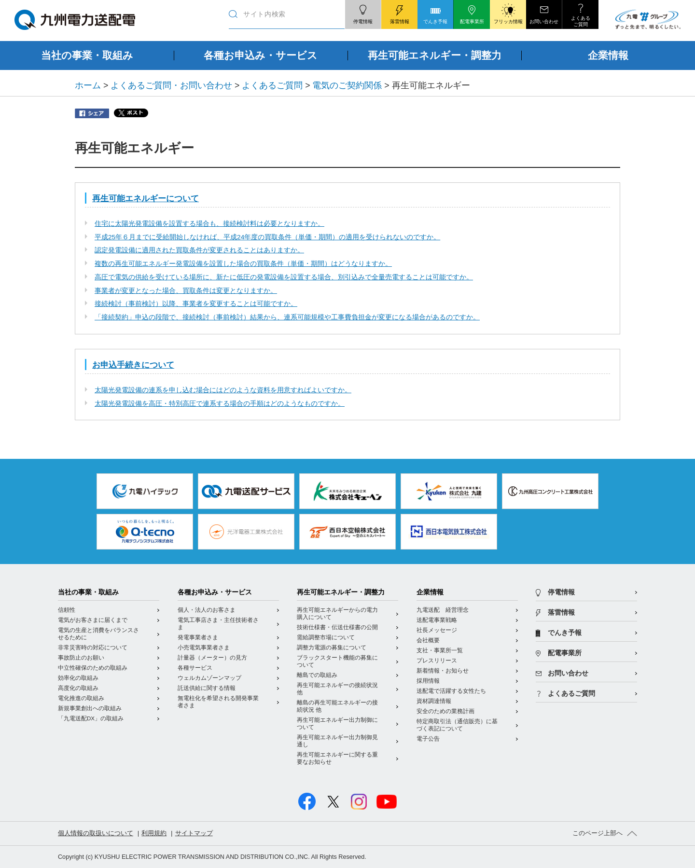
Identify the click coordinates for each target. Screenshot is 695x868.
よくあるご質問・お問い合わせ (171, 85)
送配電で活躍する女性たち (451, 691)
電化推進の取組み (81, 698)
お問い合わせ (568, 673)
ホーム (88, 85)
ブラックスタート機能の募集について (337, 661)
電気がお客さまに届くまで (92, 620)
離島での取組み (317, 675)
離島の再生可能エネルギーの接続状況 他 (337, 706)
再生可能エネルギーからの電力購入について (337, 613)
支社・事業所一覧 (440, 650)
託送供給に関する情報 (207, 688)
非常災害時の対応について (92, 647)
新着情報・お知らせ (443, 671)
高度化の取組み (78, 688)
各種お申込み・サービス (215, 592)
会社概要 (428, 640)
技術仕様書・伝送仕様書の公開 (337, 627)
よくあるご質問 (272, 85)
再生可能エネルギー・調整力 (341, 592)
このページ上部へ (597, 833)
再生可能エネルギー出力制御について (337, 723)
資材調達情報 (434, 701)
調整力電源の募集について (331, 647)
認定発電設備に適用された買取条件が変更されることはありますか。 (199, 250)
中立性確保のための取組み (92, 668)
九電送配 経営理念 (443, 610)
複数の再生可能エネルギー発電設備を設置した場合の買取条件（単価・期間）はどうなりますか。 (243, 263)
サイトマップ (194, 833)
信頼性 (66, 610)
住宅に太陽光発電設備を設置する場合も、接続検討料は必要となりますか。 (209, 223)
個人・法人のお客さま (207, 610)
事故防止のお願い (81, 658)
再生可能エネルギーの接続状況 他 (337, 688)
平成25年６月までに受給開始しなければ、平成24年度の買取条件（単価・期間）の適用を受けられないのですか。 (267, 237)
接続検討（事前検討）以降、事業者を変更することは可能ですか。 (196, 303)
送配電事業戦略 (437, 620)
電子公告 (428, 739)
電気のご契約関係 (347, 85)
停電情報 (561, 592)
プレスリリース (437, 660)
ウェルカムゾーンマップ (209, 678)
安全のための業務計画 (445, 711)
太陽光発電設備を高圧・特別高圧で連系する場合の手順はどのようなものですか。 (220, 403)
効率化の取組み (78, 678)
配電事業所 (565, 653)
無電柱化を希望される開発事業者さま (218, 701)
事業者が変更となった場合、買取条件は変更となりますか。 (186, 290)
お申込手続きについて (133, 365)
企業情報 (430, 592)
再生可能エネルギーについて (145, 198)
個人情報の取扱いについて (95, 833)
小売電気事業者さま (204, 647)
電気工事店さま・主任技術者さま (218, 623)
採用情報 (428, 681)
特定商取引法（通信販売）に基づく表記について (457, 724)
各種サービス (195, 668)
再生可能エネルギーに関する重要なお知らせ (337, 758)
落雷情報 (561, 612)
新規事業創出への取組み (90, 708)
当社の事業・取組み (88, 592)
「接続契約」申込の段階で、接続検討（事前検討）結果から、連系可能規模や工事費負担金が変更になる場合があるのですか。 (287, 317)
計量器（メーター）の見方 (212, 658)
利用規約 (154, 833)
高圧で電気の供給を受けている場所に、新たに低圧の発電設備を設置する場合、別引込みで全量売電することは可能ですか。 (284, 277)
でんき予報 (565, 632)
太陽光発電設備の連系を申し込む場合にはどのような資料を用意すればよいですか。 (223, 390)
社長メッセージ (437, 630)
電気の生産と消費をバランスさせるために (98, 633)
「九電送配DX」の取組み (91, 718)
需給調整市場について (326, 637)
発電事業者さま (198, 637)
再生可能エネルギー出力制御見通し (337, 740)
